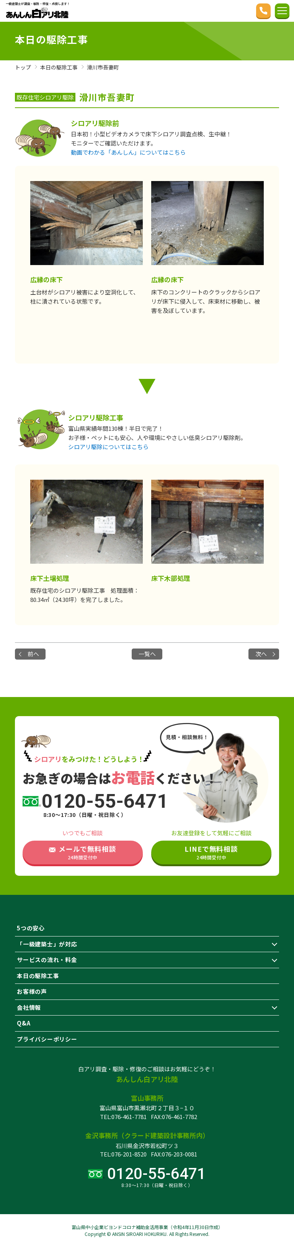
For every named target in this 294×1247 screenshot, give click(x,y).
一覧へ (147, 654)
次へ (261, 654)
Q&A (23, 1023)
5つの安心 (31, 928)
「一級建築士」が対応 (47, 944)
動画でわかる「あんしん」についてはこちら (128, 152)
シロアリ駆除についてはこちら (108, 447)
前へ (33, 654)
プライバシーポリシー (47, 1039)
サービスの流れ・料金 (47, 960)
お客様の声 (32, 991)
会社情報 (29, 1007)
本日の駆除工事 (38, 976)
